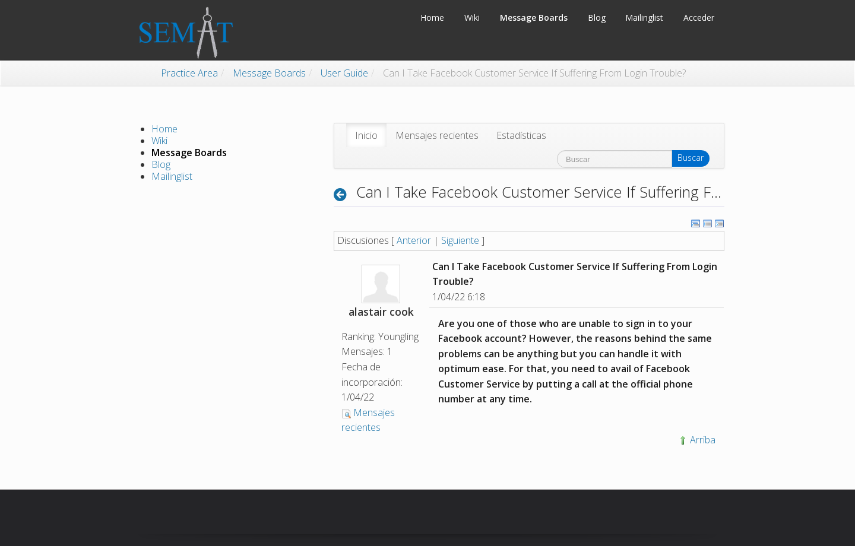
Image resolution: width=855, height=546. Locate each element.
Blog (160, 164)
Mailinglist (171, 176)
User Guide (344, 73)
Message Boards (269, 73)
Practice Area (189, 73)
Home (164, 128)
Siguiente (460, 240)
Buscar (690, 157)
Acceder (698, 17)
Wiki (159, 140)
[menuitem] (366, 135)
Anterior (414, 240)
